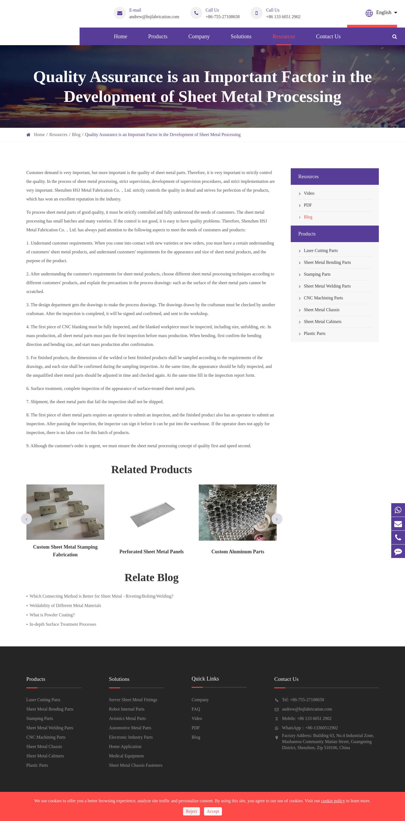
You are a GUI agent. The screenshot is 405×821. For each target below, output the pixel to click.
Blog (76, 134)
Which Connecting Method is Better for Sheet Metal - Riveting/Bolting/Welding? (101, 596)
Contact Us (328, 39)
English (384, 12)
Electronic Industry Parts (131, 737)
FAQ (196, 709)
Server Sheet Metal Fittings (133, 699)
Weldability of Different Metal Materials (65, 605)
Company (199, 39)
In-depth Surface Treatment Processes (63, 624)
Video (306, 193)
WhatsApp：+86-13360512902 (310, 727)
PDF (305, 205)
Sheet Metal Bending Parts (324, 262)
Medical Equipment (126, 756)
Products (157, 39)
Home (120, 39)
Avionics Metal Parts (127, 718)
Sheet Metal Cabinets (320, 322)
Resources (284, 39)
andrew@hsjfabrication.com (146, 13)
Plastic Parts (312, 333)
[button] (26, 518)
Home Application (125, 746)
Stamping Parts (314, 274)
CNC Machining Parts (320, 298)
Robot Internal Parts (127, 709)
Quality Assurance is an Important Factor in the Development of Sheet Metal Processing (163, 134)
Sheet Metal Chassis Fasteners (135, 765)
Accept (213, 811)
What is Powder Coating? (52, 615)
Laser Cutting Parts (318, 250)
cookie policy (333, 800)
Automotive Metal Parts (130, 727)
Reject (191, 811)
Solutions (241, 39)
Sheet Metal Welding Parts (324, 286)
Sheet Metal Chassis (319, 310)
